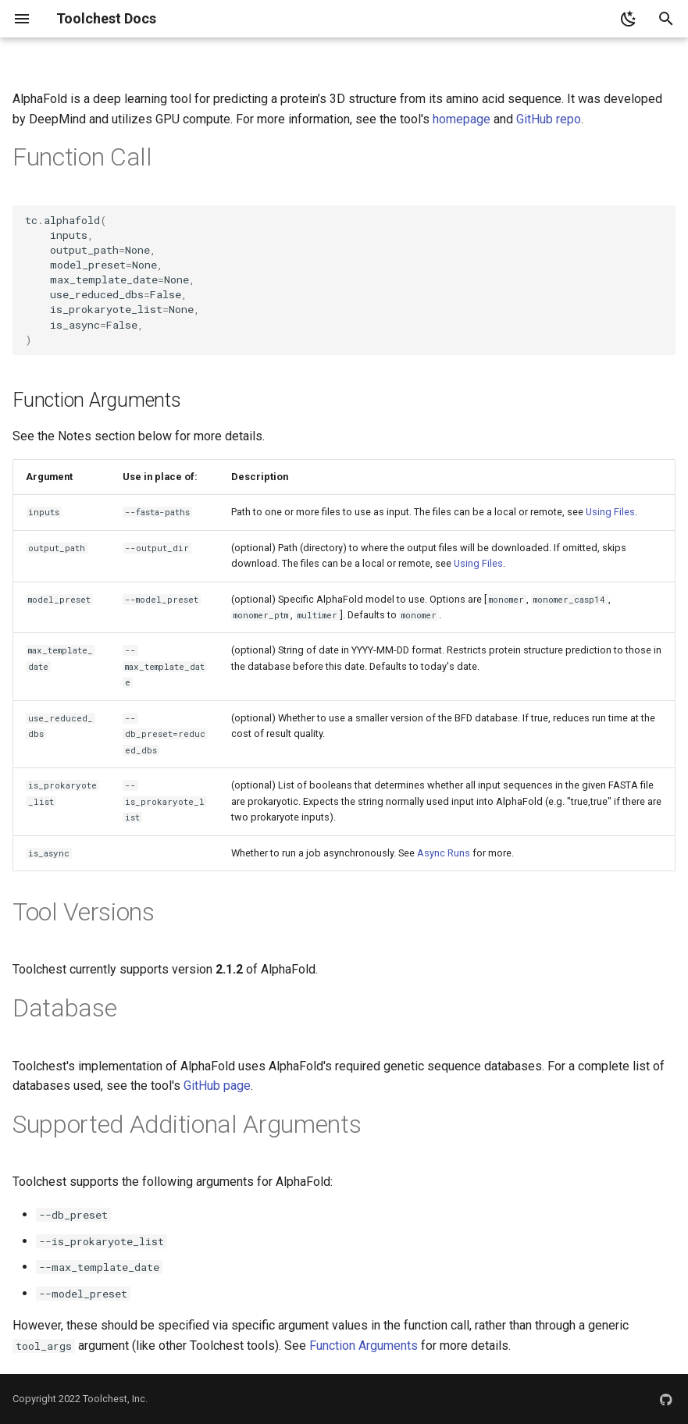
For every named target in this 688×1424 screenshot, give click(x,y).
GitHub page (217, 1085)
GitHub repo (548, 119)
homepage (461, 119)
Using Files (610, 512)
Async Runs (443, 853)
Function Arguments (363, 1345)
